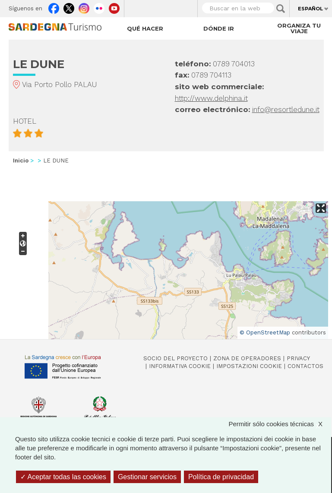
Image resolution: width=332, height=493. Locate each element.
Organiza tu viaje (299, 28)
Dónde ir (218, 28)
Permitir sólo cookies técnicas (279, 423)
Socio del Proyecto (175, 358)
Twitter (68, 6)
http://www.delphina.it (211, 98)
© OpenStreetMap (265, 332)
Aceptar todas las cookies (63, 477)
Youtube (114, 6)
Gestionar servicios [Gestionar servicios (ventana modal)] (147, 477)
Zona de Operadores (247, 358)
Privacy (298, 358)
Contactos (305, 366)
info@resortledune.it (285, 109)
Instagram (84, 6)
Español (310, 9)
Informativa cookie (180, 366)
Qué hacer (145, 28)
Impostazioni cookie (249, 366)
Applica (280, 8)
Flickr (99, 6)
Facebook (53, 6)
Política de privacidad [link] (221, 477)
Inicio (20, 160)
